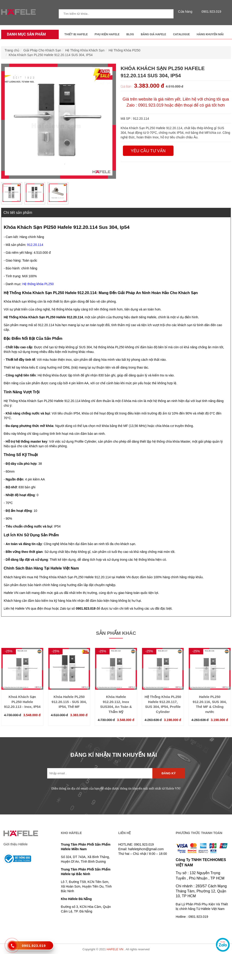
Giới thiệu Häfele (15, 844)
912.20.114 (35, 245)
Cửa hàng (186, 11)
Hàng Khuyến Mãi (210, 34)
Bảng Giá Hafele (153, 34)
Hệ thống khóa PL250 (38, 284)
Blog (130, 34)
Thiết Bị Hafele (76, 34)
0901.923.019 (210, 11)
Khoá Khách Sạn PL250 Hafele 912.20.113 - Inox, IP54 (22, 702)
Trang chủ (12, 50)
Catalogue (181, 34)
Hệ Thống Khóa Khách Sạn (84, 50)
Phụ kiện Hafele (107, 34)
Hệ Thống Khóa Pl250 (124, 50)
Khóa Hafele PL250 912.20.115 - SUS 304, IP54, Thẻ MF (69, 702)
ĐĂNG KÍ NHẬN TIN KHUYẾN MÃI (113, 755)
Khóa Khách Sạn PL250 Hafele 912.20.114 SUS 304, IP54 (51, 55)
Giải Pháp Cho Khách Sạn (42, 50)
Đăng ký (169, 773)
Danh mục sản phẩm (25, 34)
